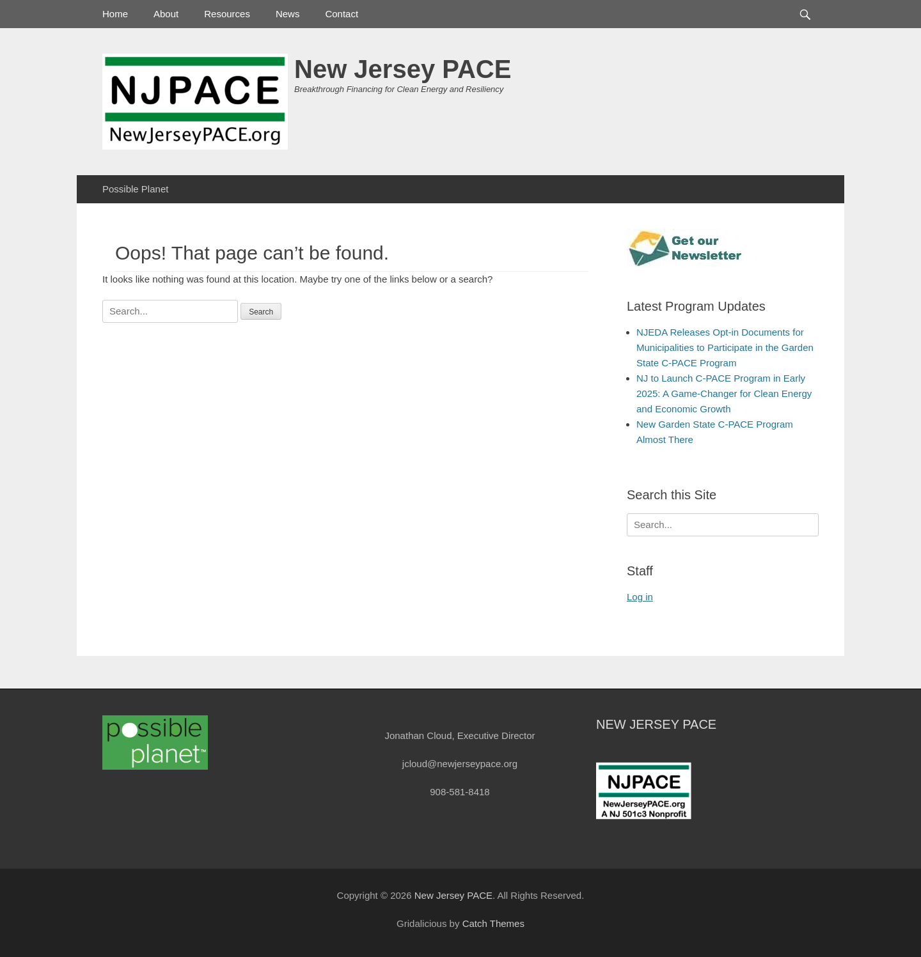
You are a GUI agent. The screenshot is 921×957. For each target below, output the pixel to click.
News (288, 13)
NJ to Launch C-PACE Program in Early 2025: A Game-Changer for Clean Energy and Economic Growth (724, 393)
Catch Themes (493, 923)
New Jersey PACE (402, 69)
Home (115, 13)
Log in (640, 596)
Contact (341, 13)
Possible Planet (135, 188)
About (166, 13)
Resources (227, 13)
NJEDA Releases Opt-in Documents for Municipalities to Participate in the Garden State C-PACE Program (725, 347)
